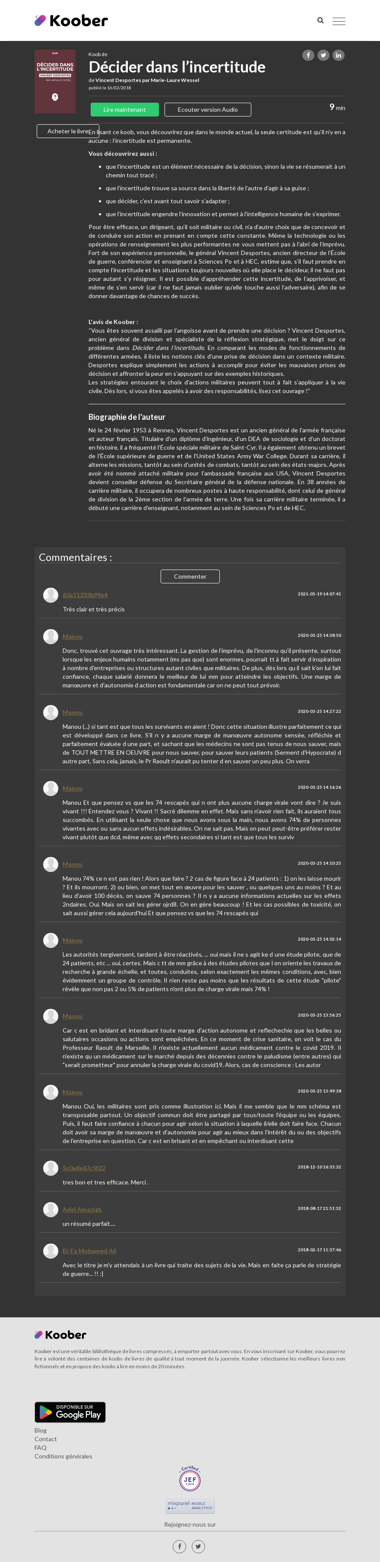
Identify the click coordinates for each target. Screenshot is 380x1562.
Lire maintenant (125, 109)
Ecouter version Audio (208, 109)
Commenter (190, 576)
